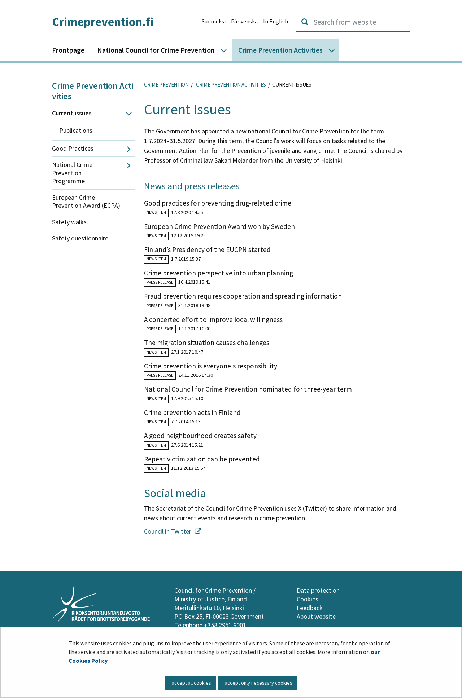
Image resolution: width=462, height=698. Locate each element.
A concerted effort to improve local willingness (213, 319)
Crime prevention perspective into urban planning (218, 273)
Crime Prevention (166, 84)
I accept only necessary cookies (257, 683)
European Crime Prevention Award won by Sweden (219, 226)
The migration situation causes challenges (206, 342)
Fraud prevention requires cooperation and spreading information (243, 296)
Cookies (307, 599)
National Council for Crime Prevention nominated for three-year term (248, 389)
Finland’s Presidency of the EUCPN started (207, 249)
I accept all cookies (190, 683)
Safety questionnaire (80, 238)
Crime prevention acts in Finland (192, 412)
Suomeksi (214, 21)
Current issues (72, 113)
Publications (75, 130)
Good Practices (72, 148)
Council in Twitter (172, 531)
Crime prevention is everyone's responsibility (210, 366)
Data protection (318, 590)
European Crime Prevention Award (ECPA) (86, 201)
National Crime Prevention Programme (72, 172)
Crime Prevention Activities (92, 91)
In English (275, 21)
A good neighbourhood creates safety (200, 435)
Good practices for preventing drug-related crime (217, 203)
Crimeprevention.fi (102, 21)
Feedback (310, 608)
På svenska (244, 21)
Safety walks (69, 222)
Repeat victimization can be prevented (202, 459)
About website (316, 616)
